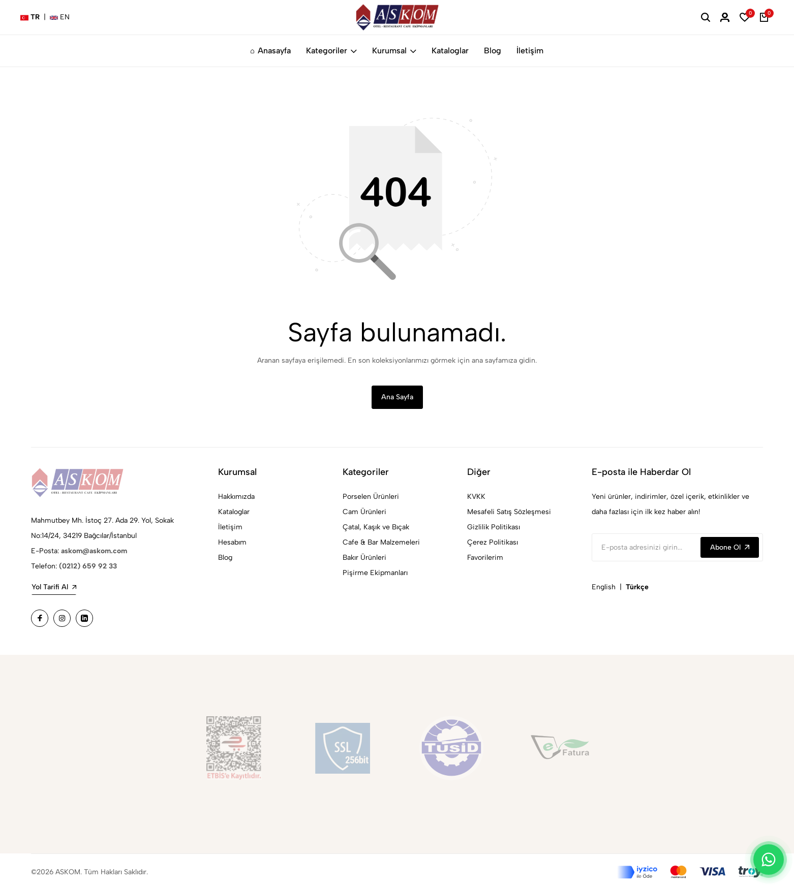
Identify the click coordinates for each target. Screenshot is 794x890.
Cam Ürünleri (364, 511)
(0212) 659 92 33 (88, 566)
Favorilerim (485, 557)
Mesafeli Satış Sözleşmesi (509, 511)
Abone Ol (729, 547)
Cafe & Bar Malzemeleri (381, 542)
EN (60, 17)
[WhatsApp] (768, 859)
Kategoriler (331, 50)
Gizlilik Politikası (493, 527)
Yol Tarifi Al (54, 587)
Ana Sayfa (397, 397)
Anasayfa (271, 50)
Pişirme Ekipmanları (375, 572)
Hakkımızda (236, 496)
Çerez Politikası (492, 542)
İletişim (529, 50)
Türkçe (637, 587)
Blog (492, 50)
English (604, 587)
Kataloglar (450, 50)
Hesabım (232, 542)
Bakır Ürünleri (364, 557)
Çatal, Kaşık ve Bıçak (376, 527)
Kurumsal (394, 50)
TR (30, 17)
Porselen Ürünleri (371, 496)
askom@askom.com (94, 551)
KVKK (476, 496)
